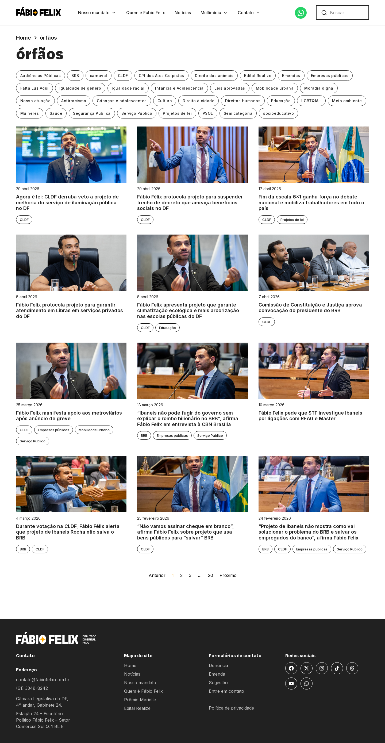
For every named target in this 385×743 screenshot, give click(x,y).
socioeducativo (278, 113)
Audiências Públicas (40, 75)
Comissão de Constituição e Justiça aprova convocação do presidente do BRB (310, 307)
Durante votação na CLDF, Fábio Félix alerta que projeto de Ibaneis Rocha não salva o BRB (68, 532)
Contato (249, 12)
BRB (75, 75)
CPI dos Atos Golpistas (161, 75)
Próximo (228, 575)
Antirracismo (73, 100)
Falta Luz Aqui (34, 88)
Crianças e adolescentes (122, 100)
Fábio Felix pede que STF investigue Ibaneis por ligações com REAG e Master (310, 416)
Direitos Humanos (243, 100)
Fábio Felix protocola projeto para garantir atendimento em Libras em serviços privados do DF (69, 310)
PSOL (208, 113)
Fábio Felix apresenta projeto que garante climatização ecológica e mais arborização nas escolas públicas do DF (188, 310)
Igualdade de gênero (80, 88)
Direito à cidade (199, 100)
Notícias (183, 12)
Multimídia (214, 12)
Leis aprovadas (229, 88)
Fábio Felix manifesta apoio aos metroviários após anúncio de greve (69, 416)
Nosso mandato (97, 12)
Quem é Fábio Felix (145, 12)
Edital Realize (258, 75)
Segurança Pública (92, 113)
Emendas (291, 75)
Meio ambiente (347, 100)
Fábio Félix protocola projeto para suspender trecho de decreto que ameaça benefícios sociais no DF (190, 202)
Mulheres (29, 113)
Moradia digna (319, 88)
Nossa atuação (35, 100)
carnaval (98, 75)
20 (210, 575)
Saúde (56, 113)
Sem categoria (238, 113)
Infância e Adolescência (179, 88)
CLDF (123, 75)
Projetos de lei (177, 113)
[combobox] (342, 12)
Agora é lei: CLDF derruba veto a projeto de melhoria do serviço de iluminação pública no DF (67, 202)
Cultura (164, 100)
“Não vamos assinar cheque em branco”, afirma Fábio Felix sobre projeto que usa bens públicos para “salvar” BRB (185, 532)
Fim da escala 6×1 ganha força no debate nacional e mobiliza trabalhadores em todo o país (311, 202)
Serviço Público (136, 113)
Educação (281, 100)
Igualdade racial (128, 88)
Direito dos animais (214, 75)
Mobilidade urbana (275, 88)
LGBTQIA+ (312, 100)
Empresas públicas (330, 75)
